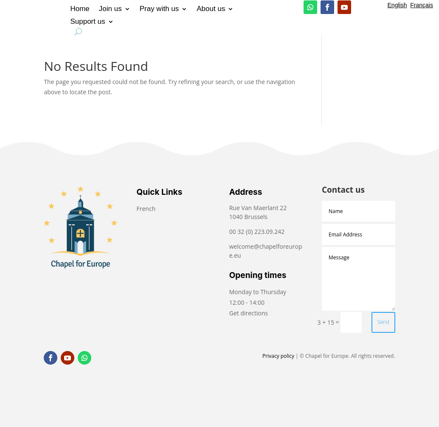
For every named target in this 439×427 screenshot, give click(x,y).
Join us (110, 9)
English (397, 5)
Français (421, 5)
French (147, 209)
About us (211, 9)
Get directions (248, 313)
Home (79, 9)
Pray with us (159, 9)
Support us (87, 22)
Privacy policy (278, 356)
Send (383, 322)
